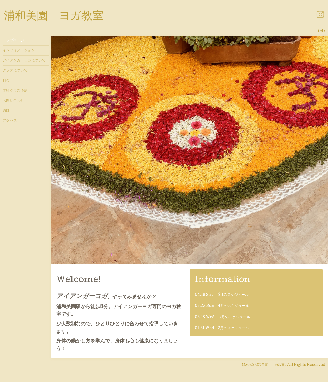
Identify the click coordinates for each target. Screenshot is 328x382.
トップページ (13, 40)
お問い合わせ (13, 101)
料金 (6, 81)
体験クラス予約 (15, 91)
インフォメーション (19, 50)
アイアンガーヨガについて (24, 60)
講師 (6, 111)
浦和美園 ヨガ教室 (54, 17)
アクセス (10, 121)
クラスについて (15, 70)
